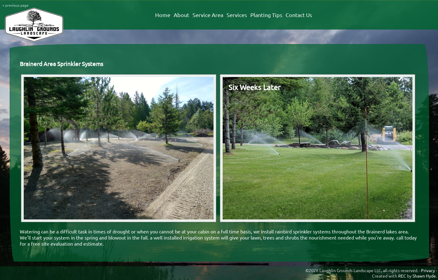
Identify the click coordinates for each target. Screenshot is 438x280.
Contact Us (299, 15)
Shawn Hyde (424, 275)
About (181, 15)
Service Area (208, 15)
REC (402, 275)
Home (162, 15)
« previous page (15, 5)
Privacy (428, 270)
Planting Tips (266, 15)
